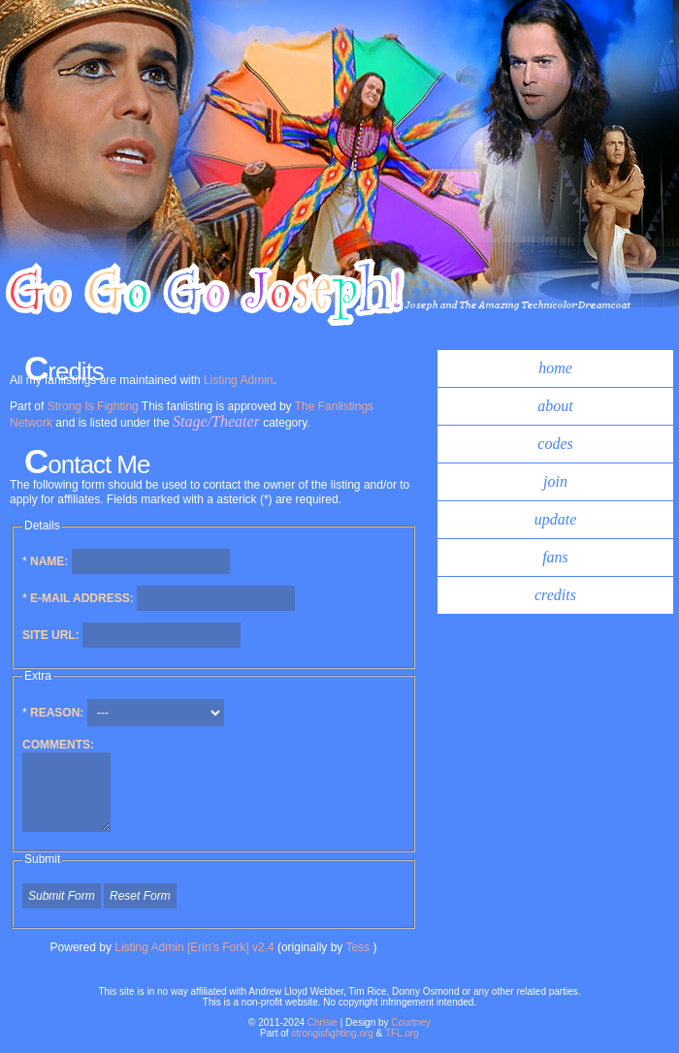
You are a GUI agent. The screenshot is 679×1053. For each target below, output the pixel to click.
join (555, 481)
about (554, 406)
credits (555, 595)
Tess (358, 947)
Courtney (411, 1022)
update (555, 519)
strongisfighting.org (332, 1033)
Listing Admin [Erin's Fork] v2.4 (194, 947)
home (555, 368)
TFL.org (402, 1033)
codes (554, 443)
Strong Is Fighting (93, 406)
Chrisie (322, 1022)
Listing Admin (238, 380)
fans (555, 557)
